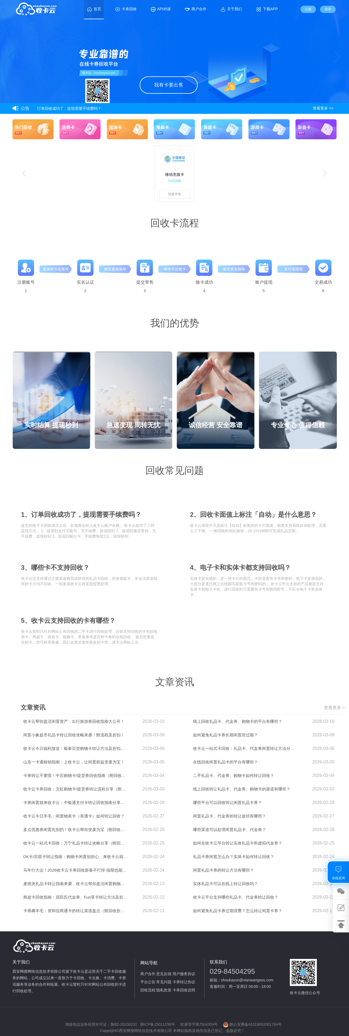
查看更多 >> (323, 108)
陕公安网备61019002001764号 (252, 1024)
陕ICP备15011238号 (157, 1024)
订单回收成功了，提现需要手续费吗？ (69, 108)
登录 (328, 9)
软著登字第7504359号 (199, 1024)
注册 (308, 9)
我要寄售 (174, 194)
